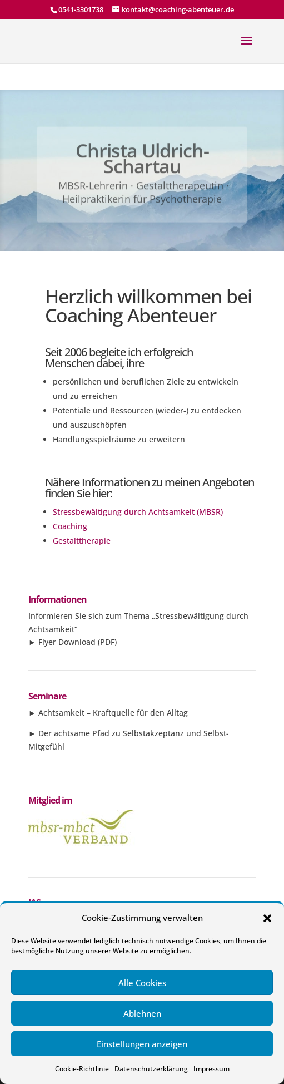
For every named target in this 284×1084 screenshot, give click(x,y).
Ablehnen (142, 1013)
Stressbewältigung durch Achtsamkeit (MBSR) (138, 511)
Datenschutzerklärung (151, 1068)
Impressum (211, 1068)
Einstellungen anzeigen (142, 1043)
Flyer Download (67, 642)
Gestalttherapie (82, 540)
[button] (267, 918)
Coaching (70, 526)
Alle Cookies (142, 982)
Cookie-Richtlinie (82, 1068)
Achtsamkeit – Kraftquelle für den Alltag (113, 712)
